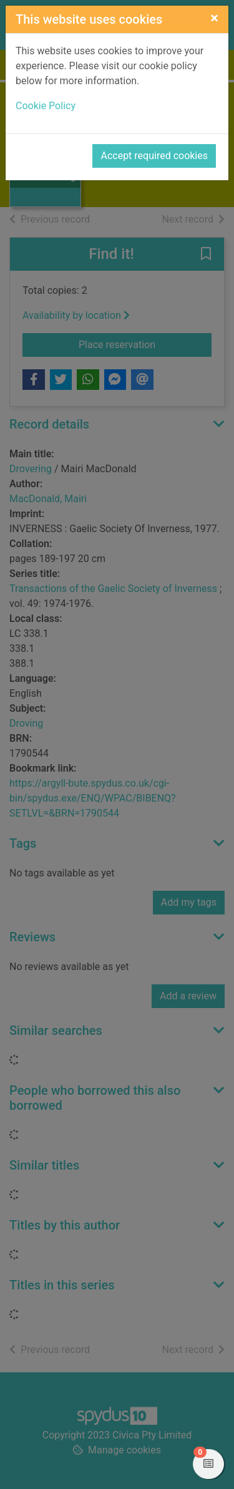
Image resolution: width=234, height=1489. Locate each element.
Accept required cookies (154, 156)
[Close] (214, 18)
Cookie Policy (46, 106)
